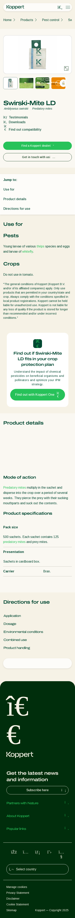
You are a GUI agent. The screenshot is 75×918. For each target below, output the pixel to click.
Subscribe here (46, 790)
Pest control (50, 20)
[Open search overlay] (60, 7)
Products (26, 20)
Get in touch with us (37, 157)
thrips (40, 246)
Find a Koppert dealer (37, 145)
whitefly (27, 251)
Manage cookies (16, 887)
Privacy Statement (17, 892)
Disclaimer (13, 898)
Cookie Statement (17, 904)
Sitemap (11, 910)
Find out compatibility (22, 129)
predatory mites (14, 542)
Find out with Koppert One (37, 394)
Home (7, 20)
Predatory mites (14, 487)
